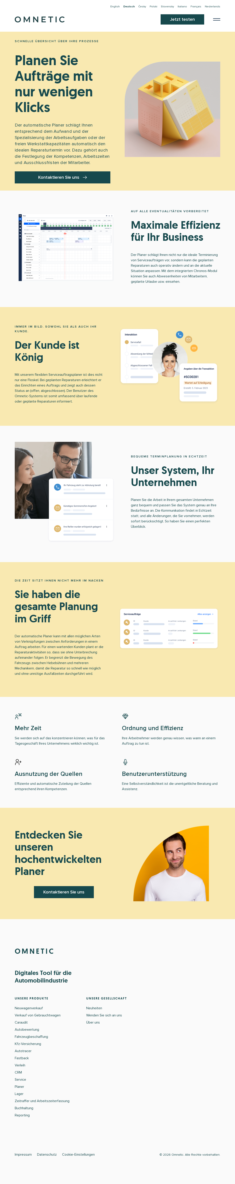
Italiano (182, 6)
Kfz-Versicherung (28, 1044)
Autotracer (23, 1051)
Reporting (22, 1115)
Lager (19, 1094)
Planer (19, 1086)
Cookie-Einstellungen (78, 1154)
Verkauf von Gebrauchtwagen (38, 1015)
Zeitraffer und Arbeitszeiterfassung (42, 1101)
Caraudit (21, 1022)
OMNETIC (35, 951)
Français (196, 6)
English (115, 6)
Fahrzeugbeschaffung (31, 1036)
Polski (153, 6)
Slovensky (167, 6)
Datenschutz (47, 1154)
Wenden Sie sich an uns (104, 1015)
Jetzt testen (182, 19)
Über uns (93, 1022)
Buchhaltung (24, 1108)
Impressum (23, 1154)
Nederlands (212, 6)
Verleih (20, 1065)
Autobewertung (27, 1029)
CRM (18, 1072)
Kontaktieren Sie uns (62, 177)
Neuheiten (94, 1008)
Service (20, 1079)
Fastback (22, 1058)
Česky (142, 6)
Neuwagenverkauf (29, 1008)
